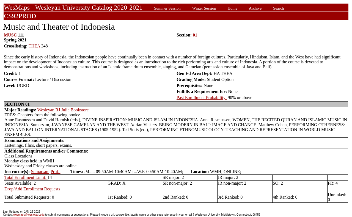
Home (232, 8)
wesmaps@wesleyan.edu (29, 214)
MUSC (10, 35)
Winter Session (204, 8)
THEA (34, 46)
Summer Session (167, 8)
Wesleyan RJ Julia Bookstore (63, 110)
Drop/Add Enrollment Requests (32, 189)
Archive (255, 8)
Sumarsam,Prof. (45, 171)
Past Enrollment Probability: (202, 97)
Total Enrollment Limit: (26, 177)
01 (195, 35)
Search (278, 8)
